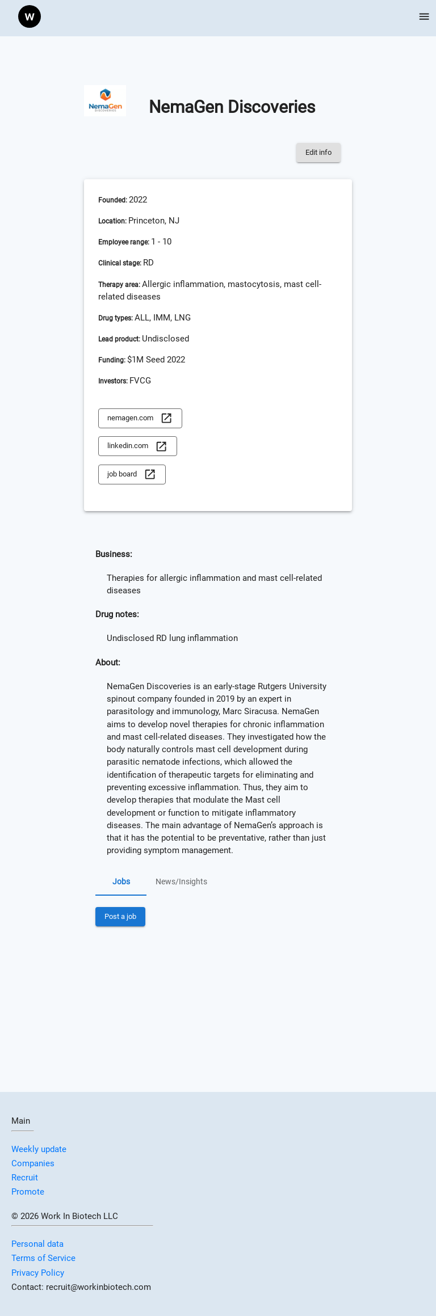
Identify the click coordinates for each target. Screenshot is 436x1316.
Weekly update (38, 1149)
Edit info (318, 153)
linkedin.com (137, 446)
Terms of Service (43, 1258)
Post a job (120, 917)
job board (132, 474)
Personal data (37, 1244)
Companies (32, 1163)
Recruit (24, 1177)
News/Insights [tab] (181, 882)
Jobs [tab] (120, 882)
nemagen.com (140, 418)
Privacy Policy (37, 1273)
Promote (27, 1192)
